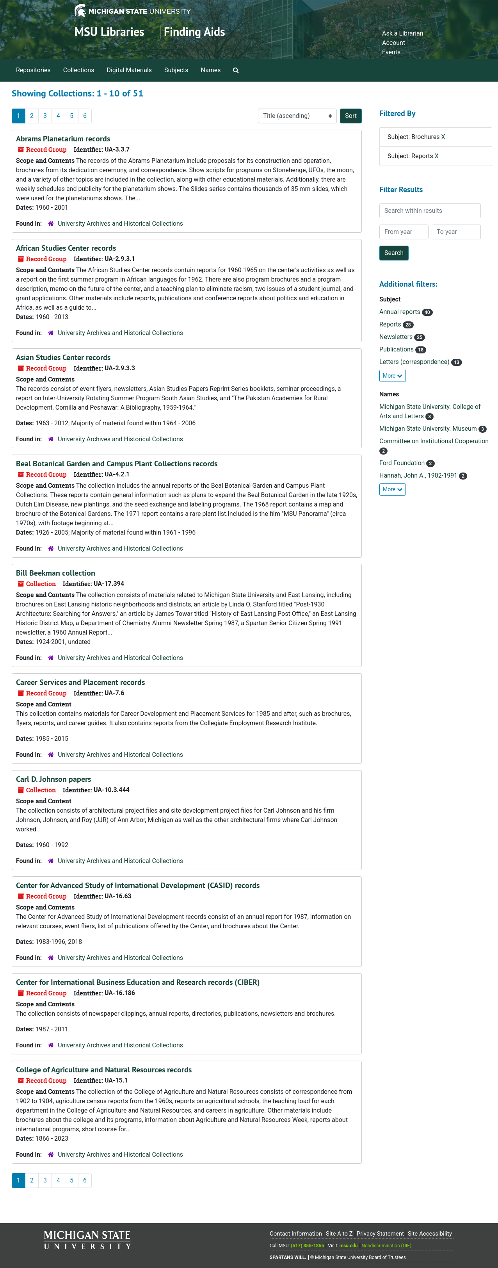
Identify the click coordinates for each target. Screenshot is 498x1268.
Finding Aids (194, 31)
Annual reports (400, 312)
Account (393, 42)
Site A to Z (339, 1233)
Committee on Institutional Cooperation (434, 441)
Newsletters (396, 337)
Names (211, 70)
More (392, 376)
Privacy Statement (380, 1233)
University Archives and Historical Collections (120, 223)
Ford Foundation (402, 463)
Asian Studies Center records (63, 357)
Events (391, 52)
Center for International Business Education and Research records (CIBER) (138, 982)
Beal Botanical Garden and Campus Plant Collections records (116, 463)
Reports (391, 324)
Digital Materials (129, 70)
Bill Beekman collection (55, 573)
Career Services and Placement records (80, 682)
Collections (78, 70)
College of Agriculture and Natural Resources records (104, 1070)
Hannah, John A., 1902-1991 (419, 475)
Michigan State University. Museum (428, 428)
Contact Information (296, 1233)
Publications (397, 349)
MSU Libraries (109, 31)
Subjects (176, 70)
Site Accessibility (430, 1233)
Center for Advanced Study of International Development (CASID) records (138, 885)
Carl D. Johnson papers (53, 779)
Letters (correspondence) (415, 362)
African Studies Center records (66, 248)
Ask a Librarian (402, 33)
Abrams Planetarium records (63, 139)
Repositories (33, 70)
